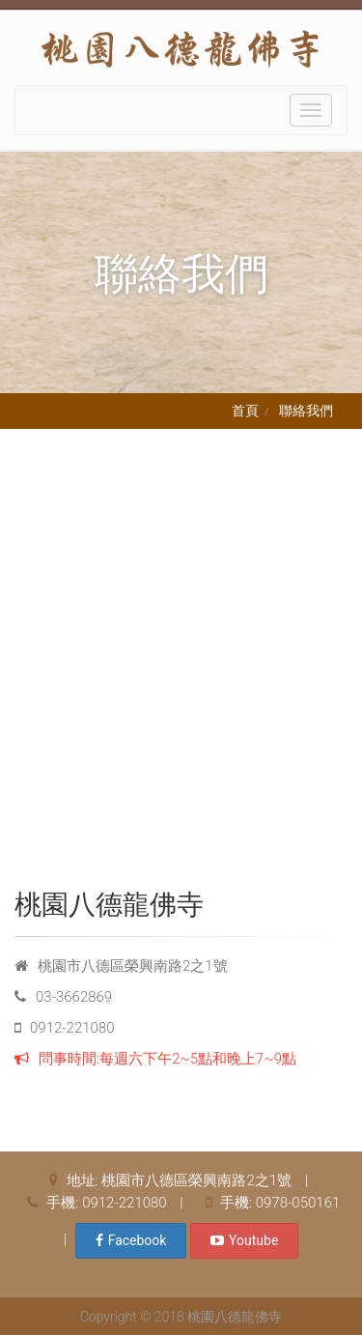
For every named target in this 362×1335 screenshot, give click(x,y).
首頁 (245, 410)
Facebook (131, 1240)
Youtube (244, 1240)
